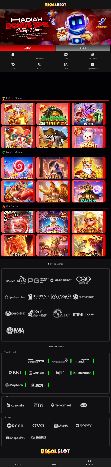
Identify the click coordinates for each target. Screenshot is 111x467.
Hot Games (39, 56)
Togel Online (92, 66)
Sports (13, 66)
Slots (66, 56)
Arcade (39, 66)
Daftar (27, 47)
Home (13, 56)
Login (83, 47)
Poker (66, 66)
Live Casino (92, 56)
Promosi (18, 462)
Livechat (89, 462)
